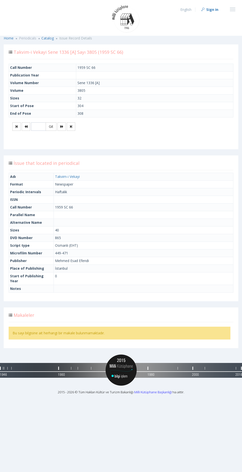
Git (51, 126)
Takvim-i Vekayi (67, 176)
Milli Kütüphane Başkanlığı (153, 392)
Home (9, 38)
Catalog (47, 38)
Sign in (209, 9)
